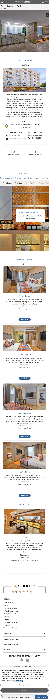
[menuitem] (2, 2)
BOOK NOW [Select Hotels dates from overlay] (41, 697)
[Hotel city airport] (18, 697)
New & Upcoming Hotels (11, 622)
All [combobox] (23, 264)
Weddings (6, 617)
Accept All (24, 690)
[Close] (46, 670)
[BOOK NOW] (25, 319)
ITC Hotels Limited (22, 2)
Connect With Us (24, 639)
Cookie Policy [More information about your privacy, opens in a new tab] (18, 681)
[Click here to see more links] (46, 6)
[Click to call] (13, 135)
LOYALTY (24, 650)
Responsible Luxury (10, 608)
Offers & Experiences (10, 611)
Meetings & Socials (9, 614)
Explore (24, 599)
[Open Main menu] (2, 2)
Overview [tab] (25, 65)
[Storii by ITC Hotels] (27, 592)
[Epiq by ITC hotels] (20, 592)
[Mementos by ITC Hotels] (16, 592)
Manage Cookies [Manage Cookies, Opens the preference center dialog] (24, 685)
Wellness (6, 619)
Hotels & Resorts (9, 602)
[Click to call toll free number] (35, 135)
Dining (5, 605)
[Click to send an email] (16, 139)
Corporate (24, 634)
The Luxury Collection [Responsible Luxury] (10, 628)
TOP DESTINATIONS (24, 644)
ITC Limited (7, 625)
